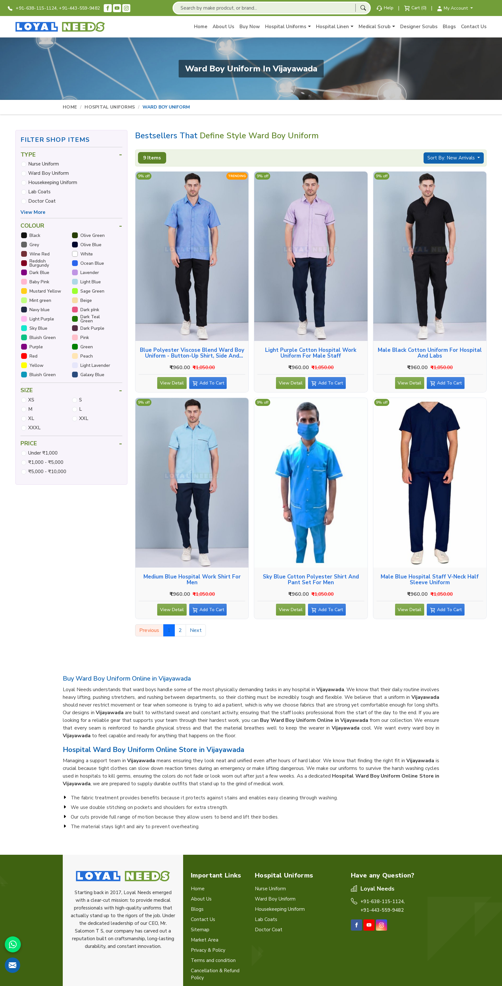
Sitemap (200, 929)
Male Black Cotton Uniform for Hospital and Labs (430, 353)
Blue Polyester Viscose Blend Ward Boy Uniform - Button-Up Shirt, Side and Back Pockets (192, 353)
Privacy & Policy (208, 950)
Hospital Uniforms (288, 26)
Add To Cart (213, 384)
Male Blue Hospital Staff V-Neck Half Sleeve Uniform (430, 580)
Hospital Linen (334, 26)
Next (196, 630)
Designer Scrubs (419, 26)
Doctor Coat (42, 201)
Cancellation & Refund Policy (215, 974)
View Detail (172, 384)
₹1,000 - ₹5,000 (45, 462)
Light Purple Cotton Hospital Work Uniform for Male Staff (310, 353)
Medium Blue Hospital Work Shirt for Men (192, 580)
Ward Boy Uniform (48, 173)
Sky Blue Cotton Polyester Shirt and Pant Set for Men (311, 580)
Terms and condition (213, 960)
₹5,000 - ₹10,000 (47, 471)
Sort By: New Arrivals (451, 158)
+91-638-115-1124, (33, 8)
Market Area (204, 940)
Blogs (449, 26)
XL (31, 418)
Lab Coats (39, 192)
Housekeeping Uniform (52, 182)
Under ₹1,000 (43, 453)
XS (31, 400)
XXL (83, 418)
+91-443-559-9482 (79, 8)
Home (200, 26)
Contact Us (474, 26)
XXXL (34, 427)
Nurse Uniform (43, 164)
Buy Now (249, 26)
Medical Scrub (377, 26)
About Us (223, 26)
